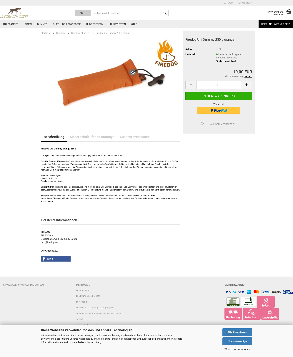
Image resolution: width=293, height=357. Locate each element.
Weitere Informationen (237, 349)
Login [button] (228, 2)
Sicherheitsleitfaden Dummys (92, 137)
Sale (134, 24)
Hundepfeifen (94, 24)
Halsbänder (10, 24)
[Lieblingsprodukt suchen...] (83, 13)
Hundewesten (117, 24)
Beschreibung (54, 137)
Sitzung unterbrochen (89, 296)
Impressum (84, 290)
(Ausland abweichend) (226, 61)
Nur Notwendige (237, 341)
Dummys (42, 24)
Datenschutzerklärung (89, 342)
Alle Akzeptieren (237, 332)
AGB (81, 319)
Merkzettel (245, 2)
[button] (191, 85)
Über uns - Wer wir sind (275, 24)
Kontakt (83, 302)
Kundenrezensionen (135, 137)
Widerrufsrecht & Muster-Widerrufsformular (100, 313)
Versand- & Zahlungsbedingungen (96, 307)
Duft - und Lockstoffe (67, 24)
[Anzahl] (219, 85)
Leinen (28, 24)
